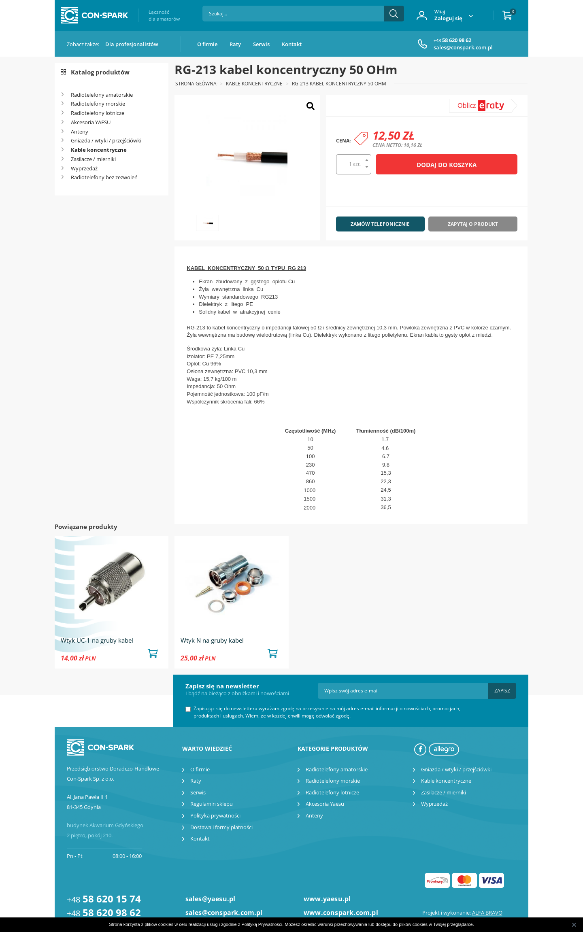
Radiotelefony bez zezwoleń (104, 177)
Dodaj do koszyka (447, 165)
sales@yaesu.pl (210, 898)
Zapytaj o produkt (473, 224)
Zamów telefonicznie (380, 224)
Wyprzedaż (84, 168)
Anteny (79, 131)
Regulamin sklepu (211, 803)
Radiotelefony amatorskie (102, 94)
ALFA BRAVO (487, 912)
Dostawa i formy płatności (221, 827)
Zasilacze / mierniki (93, 159)
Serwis (261, 44)
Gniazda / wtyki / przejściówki (106, 140)
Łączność (164, 15)
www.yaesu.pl (327, 898)
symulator (467, 102)
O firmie (207, 44)
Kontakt (292, 44)
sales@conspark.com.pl (463, 47)
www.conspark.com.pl (341, 912)
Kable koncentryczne (99, 149)
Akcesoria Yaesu (325, 803)
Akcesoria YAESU (91, 122)
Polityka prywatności (215, 815)
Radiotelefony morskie (98, 103)
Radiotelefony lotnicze (97, 113)
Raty (235, 44)
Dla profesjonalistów (131, 44)
